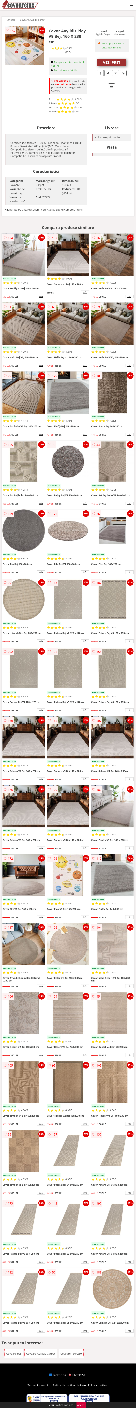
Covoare (10, 19)
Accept (81, 1405)
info (41, 296)
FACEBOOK (57, 1375)
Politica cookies (97, 1385)
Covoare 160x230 (71, 1353)
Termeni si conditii (39, 1385)
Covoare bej (13, 1353)
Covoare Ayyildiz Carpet (32, 19)
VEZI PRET (112, 62)
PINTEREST (77, 1375)
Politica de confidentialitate (69, 1385)
